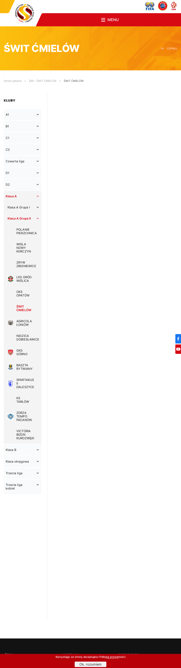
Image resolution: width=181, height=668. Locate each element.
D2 (8, 184)
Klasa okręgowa (17, 461)
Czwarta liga (15, 161)
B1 (7, 126)
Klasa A (11, 196)
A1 (7, 114)
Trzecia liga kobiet (14, 486)
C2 (8, 149)
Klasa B (11, 450)
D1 (7, 173)
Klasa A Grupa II (19, 218)
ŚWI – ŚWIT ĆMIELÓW (42, 80)
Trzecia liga (14, 473)
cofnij (169, 48)
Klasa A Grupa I (19, 207)
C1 (7, 138)
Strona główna (12, 80)
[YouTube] (178, 349)
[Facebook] (178, 338)
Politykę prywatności (112, 656)
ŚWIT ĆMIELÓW (74, 80)
